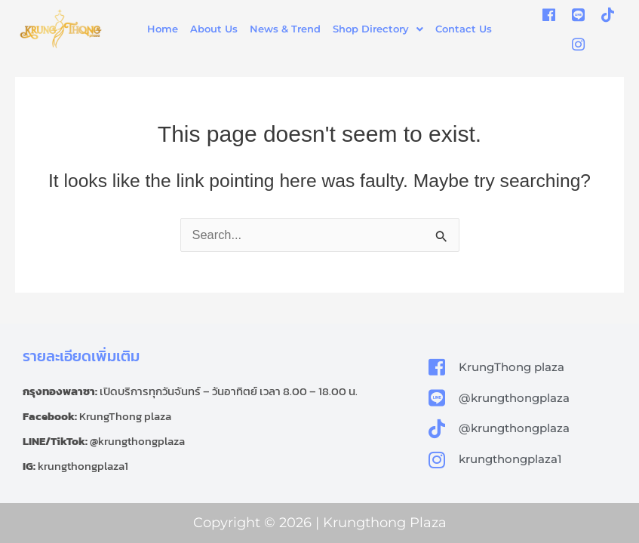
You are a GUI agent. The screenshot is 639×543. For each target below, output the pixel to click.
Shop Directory (378, 29)
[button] (378, 29)
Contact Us (463, 29)
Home (162, 29)
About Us (214, 29)
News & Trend (285, 29)
